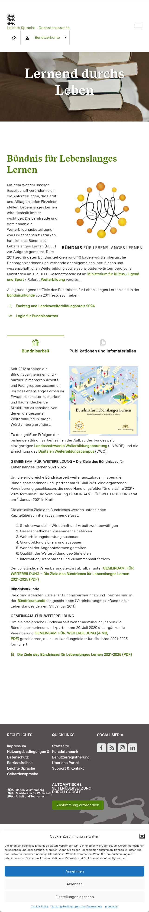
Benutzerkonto (47, 37)
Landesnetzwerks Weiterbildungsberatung (70, 446)
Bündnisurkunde (31, 600)
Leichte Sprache (21, 28)
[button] (142, 836)
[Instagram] (122, 747)
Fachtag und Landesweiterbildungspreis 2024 (55, 306)
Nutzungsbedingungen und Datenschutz (76, 906)
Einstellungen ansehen (74, 897)
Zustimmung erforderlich (78, 805)
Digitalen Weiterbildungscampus (66, 451)
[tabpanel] (74, 512)
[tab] (35, 349)
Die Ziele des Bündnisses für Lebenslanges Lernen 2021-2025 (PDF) (74, 654)
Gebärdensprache (54, 28)
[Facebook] (101, 747)
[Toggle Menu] (138, 26)
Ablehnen (74, 884)
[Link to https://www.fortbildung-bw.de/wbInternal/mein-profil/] (27, 38)
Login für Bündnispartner (37, 316)
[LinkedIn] (132, 747)
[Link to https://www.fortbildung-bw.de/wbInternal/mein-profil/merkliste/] (14, 38)
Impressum (111, 906)
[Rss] (111, 747)
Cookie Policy (40, 906)
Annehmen (74, 871)
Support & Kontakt (68, 768)
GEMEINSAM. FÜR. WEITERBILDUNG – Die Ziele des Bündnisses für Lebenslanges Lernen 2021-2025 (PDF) (72, 574)
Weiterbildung (53, 279)
